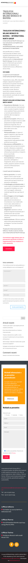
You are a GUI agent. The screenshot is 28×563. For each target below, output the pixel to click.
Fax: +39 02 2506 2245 (8, 495)
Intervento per (6, 413)
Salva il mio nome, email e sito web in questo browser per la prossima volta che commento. (13, 301)
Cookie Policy (16, 558)
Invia (6, 457)
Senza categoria (19, 21)
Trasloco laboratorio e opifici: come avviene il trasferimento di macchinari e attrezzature (13, 337)
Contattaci (9, 248)
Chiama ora (10, 398)
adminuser (6, 21)
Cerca (23, 318)
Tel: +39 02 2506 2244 (8, 492)
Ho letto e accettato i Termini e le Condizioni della (13, 452)
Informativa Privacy (6, 558)
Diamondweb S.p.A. (14, 560)
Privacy (14, 453)
